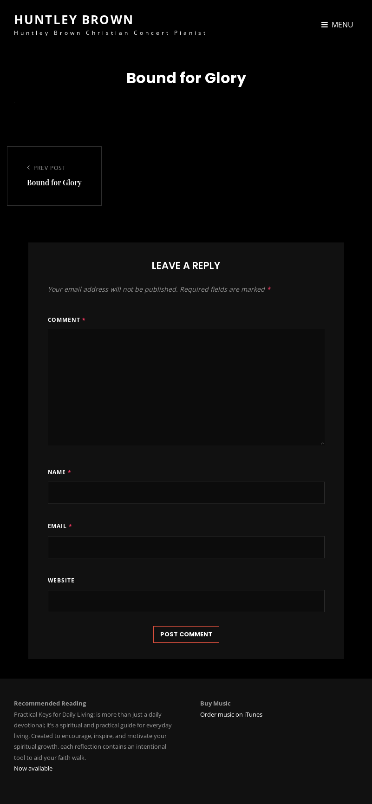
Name (60, 472)
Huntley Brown (74, 19)
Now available (33, 768)
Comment (67, 320)
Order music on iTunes (231, 714)
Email (60, 526)
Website (61, 580)
